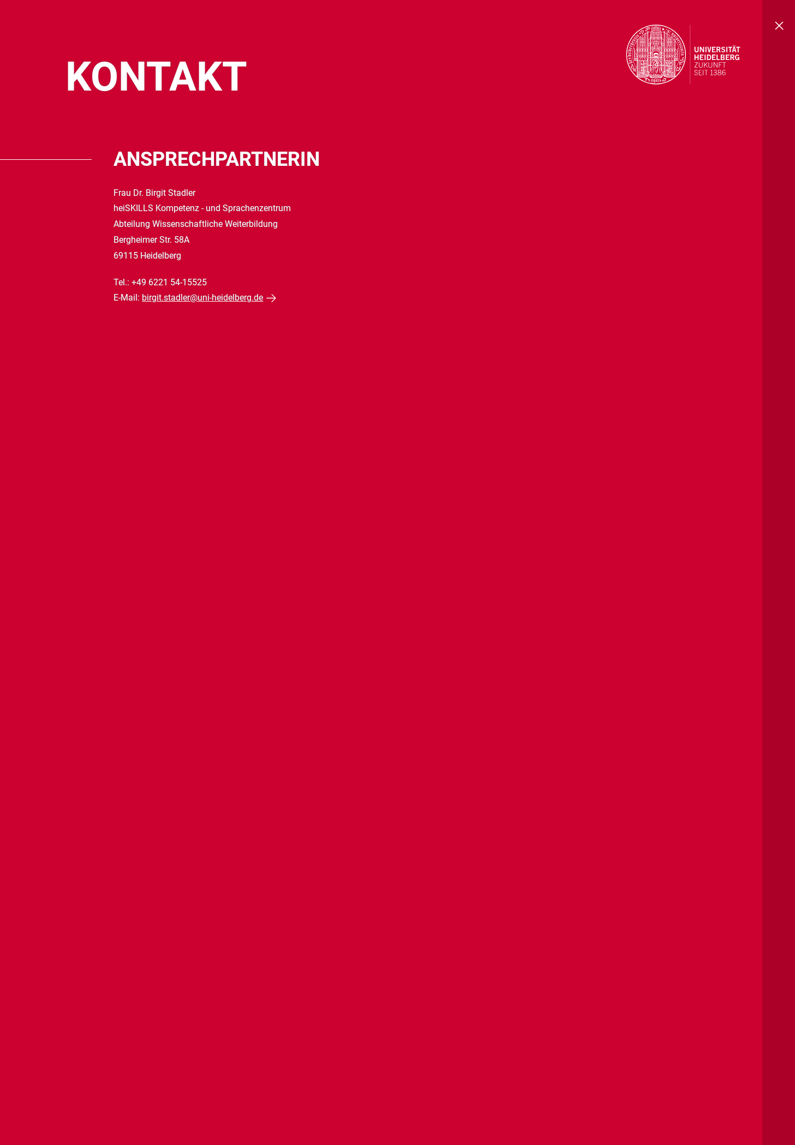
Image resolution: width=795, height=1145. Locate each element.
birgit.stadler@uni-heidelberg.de (202, 297)
